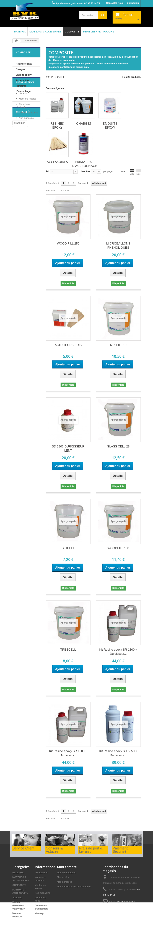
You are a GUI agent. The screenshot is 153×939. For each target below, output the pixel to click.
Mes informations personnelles (74, 886)
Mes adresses (64, 882)
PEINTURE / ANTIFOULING (98, 31)
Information (25, 104)
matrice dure (21, 179)
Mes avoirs (63, 877)
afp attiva (31, 190)
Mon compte (67, 867)
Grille (132, 172)
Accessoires (23, 80)
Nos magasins (26, 139)
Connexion (133, 3)
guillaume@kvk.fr (126, 901)
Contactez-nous (115, 3)
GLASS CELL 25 (118, 446)
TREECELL (68, 649)
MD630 (18, 190)
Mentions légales (27, 119)
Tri (47, 171)
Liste (138, 172)
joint (28, 184)
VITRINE (17, 897)
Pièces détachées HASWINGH (18, 905)
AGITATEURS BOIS (68, 345)
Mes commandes (66, 872)
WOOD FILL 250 (68, 243)
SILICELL (68, 548)
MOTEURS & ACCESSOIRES (45, 31)
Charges (20, 69)
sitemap (39, 913)
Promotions (41, 872)
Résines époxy (24, 63)
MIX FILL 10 (118, 345)
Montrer (85, 171)
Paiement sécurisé (28, 133)
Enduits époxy (24, 74)
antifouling (20, 174)
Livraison (23, 114)
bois (26, 195)
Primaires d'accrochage (23, 89)
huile (17, 195)
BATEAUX (20, 31)
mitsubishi (20, 168)
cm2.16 (18, 184)
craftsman (19, 163)
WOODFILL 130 (118, 548)
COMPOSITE (72, 31)
